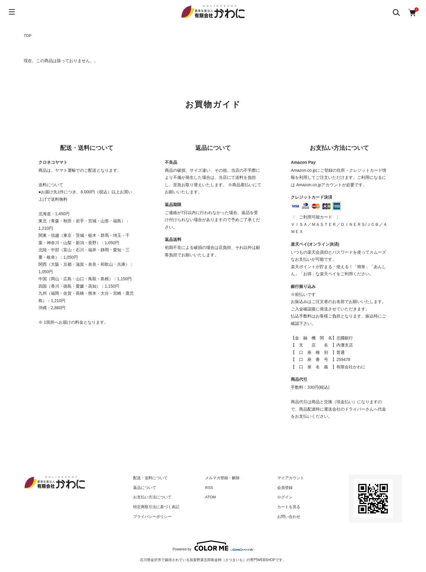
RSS (209, 487)
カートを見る (288, 507)
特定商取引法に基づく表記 (156, 507)
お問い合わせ (288, 516)
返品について (144, 487)
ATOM (210, 497)
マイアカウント (290, 478)
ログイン (285, 497)
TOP (28, 35)
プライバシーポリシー (152, 516)
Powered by (212, 545)
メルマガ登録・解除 (222, 478)
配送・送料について (150, 478)
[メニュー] (12, 12)
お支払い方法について (152, 497)
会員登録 (285, 487)
